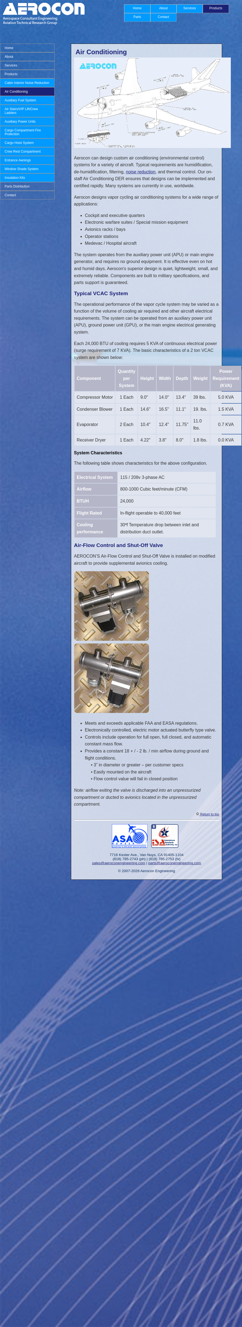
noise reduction (141, 172)
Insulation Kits (15, 178)
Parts (137, 17)
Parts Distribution (17, 186)
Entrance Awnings (18, 160)
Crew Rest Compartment (23, 151)
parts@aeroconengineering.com (174, 863)
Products (215, 8)
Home (137, 8)
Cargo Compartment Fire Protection (23, 132)
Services (189, 8)
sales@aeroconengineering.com (118, 863)
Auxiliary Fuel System (20, 100)
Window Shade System (21, 169)
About (163, 8)
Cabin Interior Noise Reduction (27, 83)
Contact (163, 17)
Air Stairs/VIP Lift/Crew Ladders (21, 111)
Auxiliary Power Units (20, 121)
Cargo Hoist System (19, 143)
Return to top (207, 814)
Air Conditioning (16, 91)
